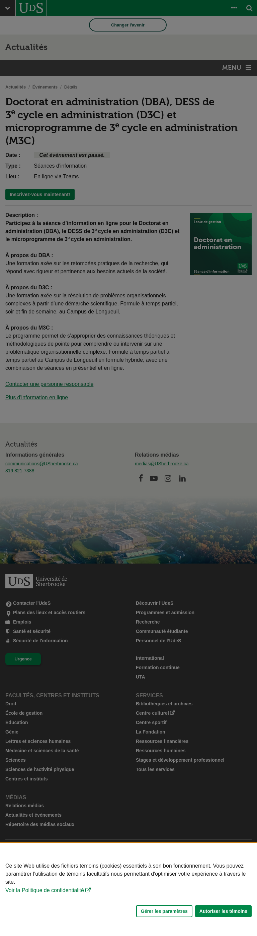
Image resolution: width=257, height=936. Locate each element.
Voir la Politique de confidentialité (44, 890)
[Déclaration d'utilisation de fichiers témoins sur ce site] (128, 889)
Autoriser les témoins (223, 911)
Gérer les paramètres (164, 911)
